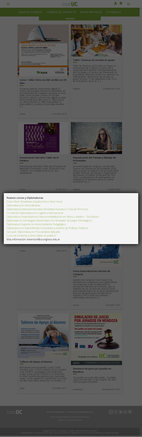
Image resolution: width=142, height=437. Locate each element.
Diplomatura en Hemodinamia (23, 205)
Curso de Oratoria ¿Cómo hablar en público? (31, 235)
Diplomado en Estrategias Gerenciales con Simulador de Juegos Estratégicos (49, 220)
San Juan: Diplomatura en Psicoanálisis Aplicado (33, 232)
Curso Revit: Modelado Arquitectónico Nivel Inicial (34, 201)
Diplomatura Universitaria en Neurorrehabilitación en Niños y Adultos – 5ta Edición (53, 216)
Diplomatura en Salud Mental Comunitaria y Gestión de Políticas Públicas (47, 228)
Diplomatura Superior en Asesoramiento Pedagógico (36, 224)
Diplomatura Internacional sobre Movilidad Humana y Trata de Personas (47, 209)
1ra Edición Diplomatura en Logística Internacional (35, 213)
